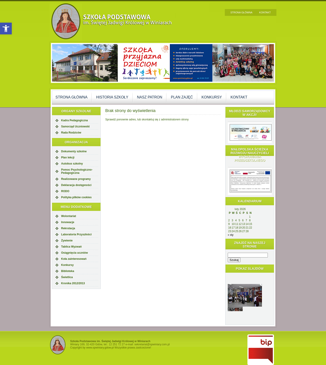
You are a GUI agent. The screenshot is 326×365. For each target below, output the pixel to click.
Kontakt (265, 12)
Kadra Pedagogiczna (74, 120)
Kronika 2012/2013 (73, 283)
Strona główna (241, 12)
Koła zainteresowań (73, 258)
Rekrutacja (68, 228)
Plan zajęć (182, 97)
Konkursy (211, 97)
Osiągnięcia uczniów (74, 252)
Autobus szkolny (72, 163)
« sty (230, 234)
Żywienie (67, 240)
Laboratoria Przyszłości (76, 234)
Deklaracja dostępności (76, 185)
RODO (65, 191)
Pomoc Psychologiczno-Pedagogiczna (77, 171)
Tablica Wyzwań (71, 246)
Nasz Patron (149, 97)
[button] (6, 28)
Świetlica (67, 277)
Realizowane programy (76, 179)
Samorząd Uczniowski (75, 126)
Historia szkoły (112, 97)
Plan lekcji (67, 157)
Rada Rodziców (71, 132)
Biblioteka (67, 271)
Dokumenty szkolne (74, 151)
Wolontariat (68, 216)
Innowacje (67, 222)
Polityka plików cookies (76, 197)
